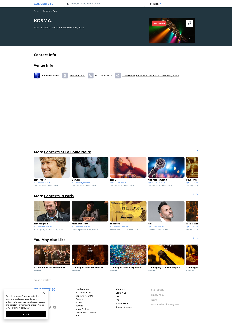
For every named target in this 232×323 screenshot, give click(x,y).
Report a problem (42, 280)
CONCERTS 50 (43, 4)
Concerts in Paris (50, 11)
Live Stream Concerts (86, 312)
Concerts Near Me (84, 295)
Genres (79, 299)
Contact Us (121, 292)
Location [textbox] (154, 3)
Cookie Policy (157, 289)
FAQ (118, 299)
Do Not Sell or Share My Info (165, 304)
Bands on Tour (83, 289)
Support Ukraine (124, 307)
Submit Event (122, 303)
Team (118, 296)
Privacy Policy (157, 294)
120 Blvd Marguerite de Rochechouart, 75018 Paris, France (150, 75)
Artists (79, 302)
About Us (120, 289)
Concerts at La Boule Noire (67, 151)
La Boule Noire (50, 75)
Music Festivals (83, 309)
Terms (154, 299)
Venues (79, 305)
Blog (78, 315)
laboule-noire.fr (77, 75)
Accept (25, 314)
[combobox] (156, 4)
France (37, 11)
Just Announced (83, 292)
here (28, 307)
